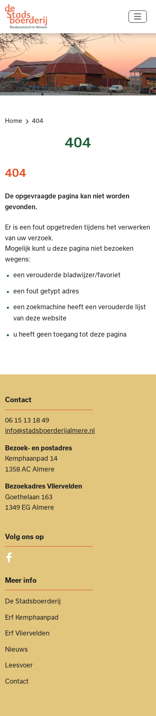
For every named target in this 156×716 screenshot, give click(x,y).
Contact (17, 681)
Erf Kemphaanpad (32, 617)
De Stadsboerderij (33, 601)
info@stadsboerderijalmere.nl (50, 430)
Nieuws (16, 649)
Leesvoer (19, 665)
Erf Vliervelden (27, 633)
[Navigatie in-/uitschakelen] (138, 16)
